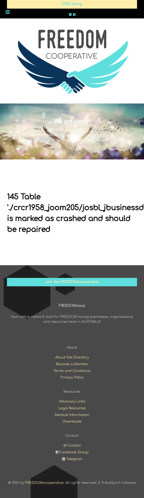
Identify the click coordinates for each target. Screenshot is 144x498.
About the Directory (72, 357)
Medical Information (72, 415)
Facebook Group (74, 452)
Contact (74, 445)
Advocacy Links (72, 401)
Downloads (72, 421)
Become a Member (72, 364)
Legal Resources (72, 408)
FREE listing (72, 4)
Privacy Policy (72, 377)
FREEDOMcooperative (44, 483)
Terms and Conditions (72, 371)
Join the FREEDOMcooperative (72, 282)
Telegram (74, 459)
